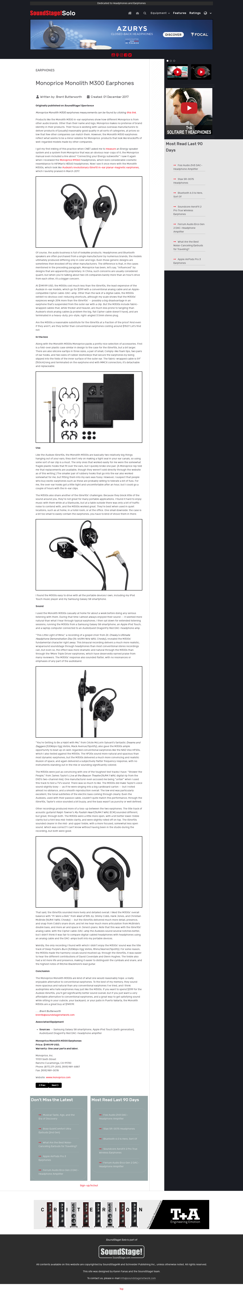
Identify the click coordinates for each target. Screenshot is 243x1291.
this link (131, 112)
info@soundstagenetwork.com (138, 1278)
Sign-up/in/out (89, 1185)
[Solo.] (52, 13)
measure (111, 148)
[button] (167, 61)
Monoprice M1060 (70, 160)
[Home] (130, 13)
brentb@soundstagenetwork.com (55, 1015)
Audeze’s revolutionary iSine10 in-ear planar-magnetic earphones (100, 167)
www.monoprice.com (58, 1077)
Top (121, 1289)
